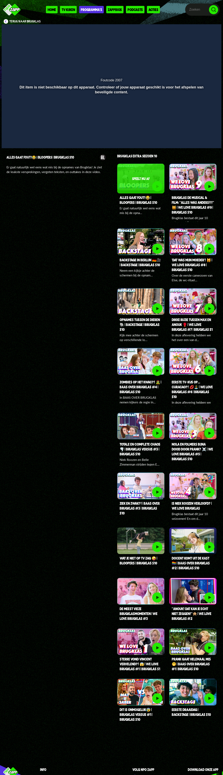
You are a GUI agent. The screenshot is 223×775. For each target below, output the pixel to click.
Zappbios (115, 9)
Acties (153, 9)
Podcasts (135, 9)
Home (52, 9)
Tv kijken (68, 9)
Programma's (91, 9)
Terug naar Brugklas (25, 21)
